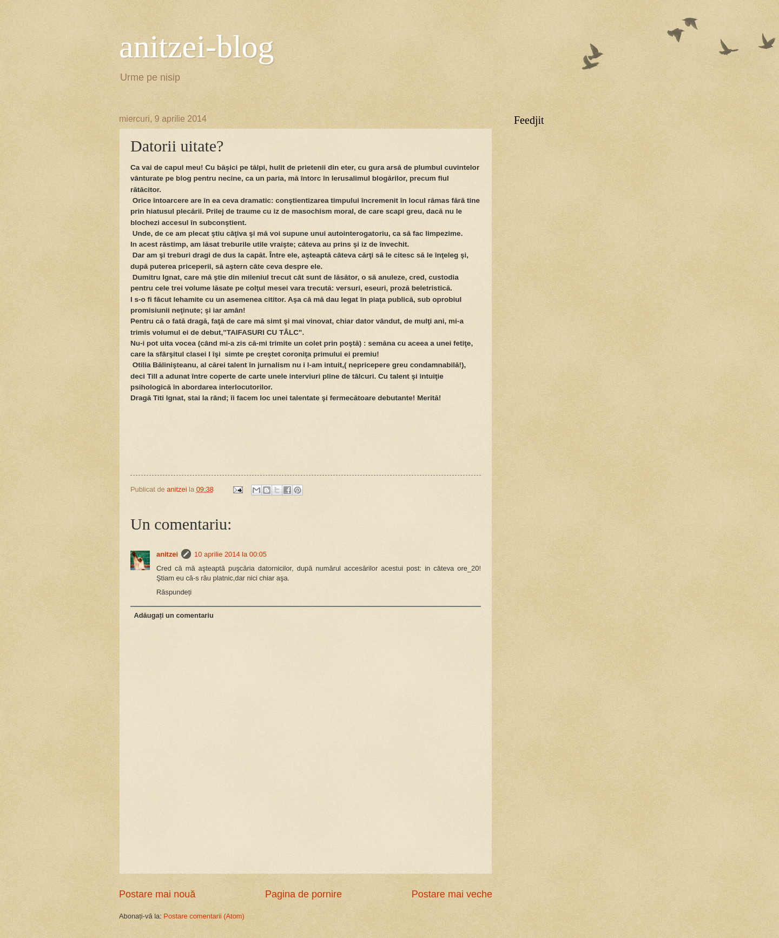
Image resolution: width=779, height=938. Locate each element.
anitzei (167, 554)
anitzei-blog (196, 46)
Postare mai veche (452, 894)
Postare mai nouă (157, 894)
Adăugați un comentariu (173, 615)
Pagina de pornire (303, 894)
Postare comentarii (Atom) (204, 916)
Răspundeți (174, 592)
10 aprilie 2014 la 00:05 (230, 554)
